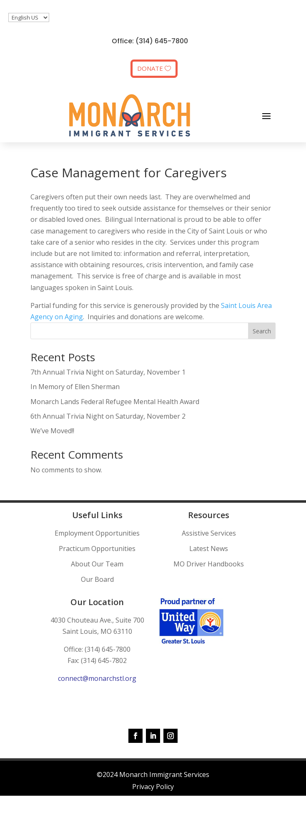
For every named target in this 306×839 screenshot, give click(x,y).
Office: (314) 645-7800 (150, 41)
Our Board (97, 579)
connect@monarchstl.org (97, 678)
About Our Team (97, 563)
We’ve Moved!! (52, 430)
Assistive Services (209, 533)
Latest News (208, 548)
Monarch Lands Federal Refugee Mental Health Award (114, 401)
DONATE (150, 68)
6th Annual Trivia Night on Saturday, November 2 (108, 416)
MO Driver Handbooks (208, 563)
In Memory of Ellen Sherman (75, 386)
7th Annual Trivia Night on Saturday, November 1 (108, 372)
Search (262, 331)
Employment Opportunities (97, 533)
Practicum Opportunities (97, 548)
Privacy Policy (153, 786)
